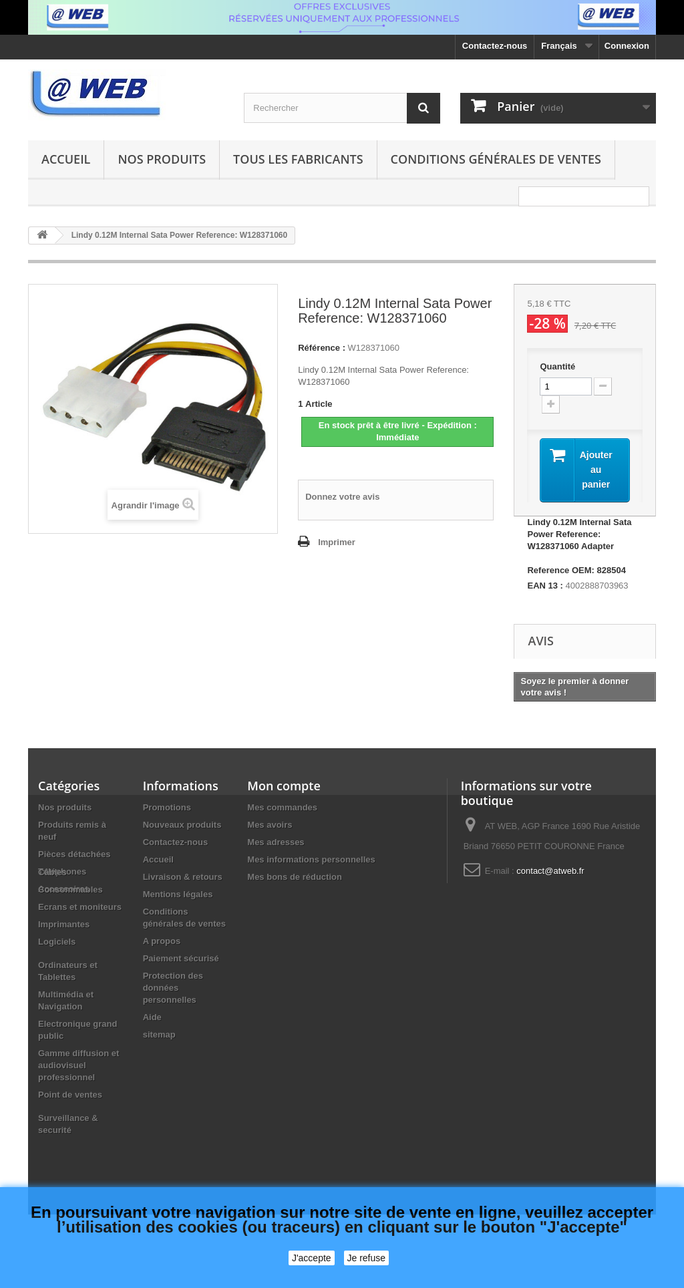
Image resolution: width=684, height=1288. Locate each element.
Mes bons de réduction (294, 877)
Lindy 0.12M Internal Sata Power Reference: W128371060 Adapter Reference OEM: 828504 (579, 546)
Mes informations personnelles (311, 859)
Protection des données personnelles (173, 988)
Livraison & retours (182, 877)
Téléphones (62, 871)
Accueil (65, 159)
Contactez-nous (495, 46)
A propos (162, 941)
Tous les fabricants (298, 159)
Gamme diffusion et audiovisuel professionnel (78, 1105)
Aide (152, 1017)
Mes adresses (275, 842)
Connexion (627, 46)
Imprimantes (64, 964)
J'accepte (311, 1258)
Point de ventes (70, 1135)
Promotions (167, 807)
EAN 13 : (544, 586)
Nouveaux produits (182, 825)
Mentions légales (178, 894)
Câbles (52, 912)
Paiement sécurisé (181, 958)
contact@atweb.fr (550, 871)
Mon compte (283, 786)
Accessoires (64, 889)
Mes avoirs (269, 825)
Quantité (557, 366)
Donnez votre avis (342, 497)
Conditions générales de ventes (496, 159)
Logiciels (56, 982)
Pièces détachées (74, 854)
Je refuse (366, 1258)
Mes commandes (282, 807)
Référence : (321, 348)
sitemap (159, 1034)
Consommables (70, 930)
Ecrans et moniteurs (80, 947)
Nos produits (162, 159)
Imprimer (336, 542)
